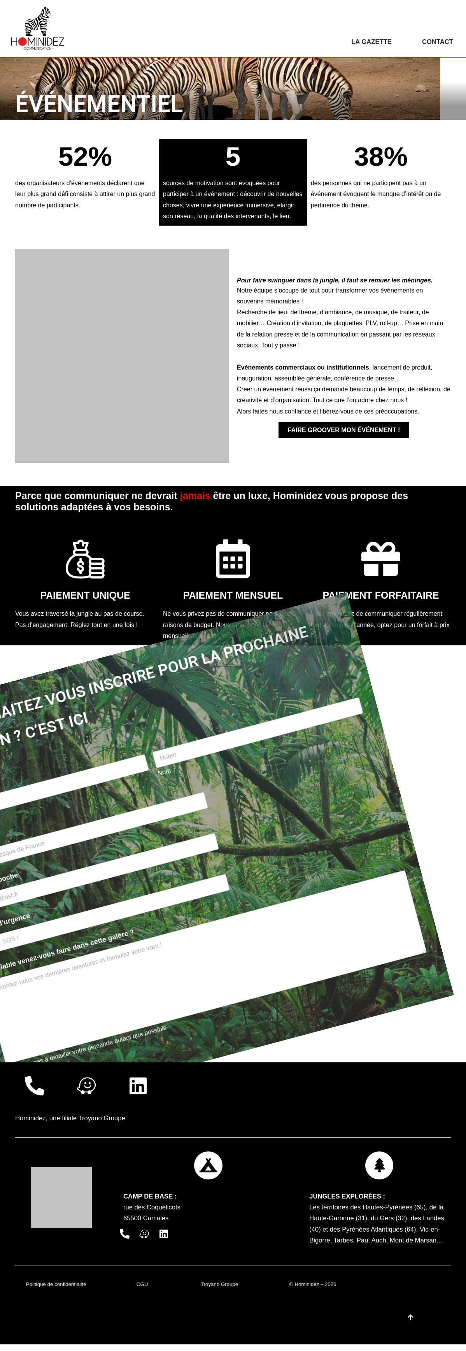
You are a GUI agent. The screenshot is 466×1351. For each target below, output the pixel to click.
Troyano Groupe (104, 1120)
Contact (437, 42)
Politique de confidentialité (57, 1291)
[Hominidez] (39, 28)
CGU (142, 1291)
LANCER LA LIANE (45, 965)
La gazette (370, 42)
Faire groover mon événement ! (344, 432)
